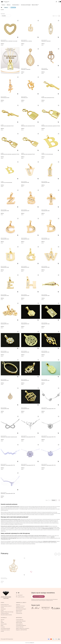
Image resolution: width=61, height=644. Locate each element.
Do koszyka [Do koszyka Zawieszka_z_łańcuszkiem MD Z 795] (38, 433)
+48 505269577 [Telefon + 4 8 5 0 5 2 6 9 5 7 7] (20, 595)
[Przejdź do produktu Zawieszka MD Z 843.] (30, 227)
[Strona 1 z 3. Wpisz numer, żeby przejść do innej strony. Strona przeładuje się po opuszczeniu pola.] (55, 15)
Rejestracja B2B (19, 622)
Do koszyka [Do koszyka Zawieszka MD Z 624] (18, 348)
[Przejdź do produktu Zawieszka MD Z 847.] (30, 199)
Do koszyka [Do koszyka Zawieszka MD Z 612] (18, 377)
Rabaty (2, 625)
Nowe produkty (4, 623)
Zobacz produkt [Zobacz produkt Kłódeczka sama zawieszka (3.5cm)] (38, 150)
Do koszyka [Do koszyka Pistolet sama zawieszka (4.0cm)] (18, 122)
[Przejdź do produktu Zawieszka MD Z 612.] (10, 368)
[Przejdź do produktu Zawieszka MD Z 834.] (30, 283)
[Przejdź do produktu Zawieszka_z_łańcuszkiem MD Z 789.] (10, 481)
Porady (2, 610)
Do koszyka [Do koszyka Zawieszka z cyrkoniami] (58, 37)
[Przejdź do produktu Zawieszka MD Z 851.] (30, 170)
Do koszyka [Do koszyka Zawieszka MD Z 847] (38, 207)
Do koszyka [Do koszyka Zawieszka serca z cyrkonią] (38, 37)
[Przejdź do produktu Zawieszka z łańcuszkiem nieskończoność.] (10, 425)
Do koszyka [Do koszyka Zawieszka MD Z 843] (38, 235)
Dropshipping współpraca (21, 625)
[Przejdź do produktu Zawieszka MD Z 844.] (10, 227)
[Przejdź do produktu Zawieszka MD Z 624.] (10, 340)
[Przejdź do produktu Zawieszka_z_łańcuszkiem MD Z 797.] (50, 397)
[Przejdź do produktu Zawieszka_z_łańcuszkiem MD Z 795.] (30, 425)
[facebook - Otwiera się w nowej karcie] (18, 592)
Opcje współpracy (19, 623)
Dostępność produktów (5, 629)
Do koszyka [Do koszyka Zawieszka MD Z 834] (38, 292)
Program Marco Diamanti (21, 621)
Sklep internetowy (29, 642)
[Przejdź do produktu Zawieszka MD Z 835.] (10, 283)
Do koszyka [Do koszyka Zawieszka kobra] (58, 66)
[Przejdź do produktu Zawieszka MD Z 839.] (50, 227)
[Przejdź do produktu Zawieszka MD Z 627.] (30, 312)
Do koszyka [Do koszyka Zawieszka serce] (38, 94)
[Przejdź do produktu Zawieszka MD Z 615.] (50, 340)
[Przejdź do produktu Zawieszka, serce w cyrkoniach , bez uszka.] (10, 29)
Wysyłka (2, 622)
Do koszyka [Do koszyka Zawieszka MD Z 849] (18, 207)
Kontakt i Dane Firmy (5, 604)
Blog (2, 621)
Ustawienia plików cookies (6, 606)
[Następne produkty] (54, 500)
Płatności (2, 619)
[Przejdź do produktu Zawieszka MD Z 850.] (50, 170)
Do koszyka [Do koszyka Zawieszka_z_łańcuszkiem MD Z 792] (18, 461)
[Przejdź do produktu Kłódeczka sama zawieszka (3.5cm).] (30, 142)
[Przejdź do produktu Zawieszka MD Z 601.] (30, 397)
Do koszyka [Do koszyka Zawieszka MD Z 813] (18, 320)
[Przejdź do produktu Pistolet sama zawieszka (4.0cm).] (10, 114)
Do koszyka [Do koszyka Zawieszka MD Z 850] (58, 179)
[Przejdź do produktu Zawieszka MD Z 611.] (30, 368)
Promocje (3, 626)
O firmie (2, 607)
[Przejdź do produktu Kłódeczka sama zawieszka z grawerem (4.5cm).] (50, 114)
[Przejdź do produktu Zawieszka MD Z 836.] (50, 255)
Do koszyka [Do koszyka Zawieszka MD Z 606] (18, 405)
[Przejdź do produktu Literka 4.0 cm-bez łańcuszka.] (50, 142)
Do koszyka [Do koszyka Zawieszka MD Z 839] (58, 235)
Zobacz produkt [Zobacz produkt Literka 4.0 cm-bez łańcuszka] (58, 150)
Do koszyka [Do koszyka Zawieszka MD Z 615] (58, 348)
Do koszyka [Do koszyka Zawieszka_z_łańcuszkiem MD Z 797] (58, 405)
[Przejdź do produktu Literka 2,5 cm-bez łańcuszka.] (10, 170)
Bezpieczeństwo (19, 610)
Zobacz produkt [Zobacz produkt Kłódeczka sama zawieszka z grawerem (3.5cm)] (18, 150)
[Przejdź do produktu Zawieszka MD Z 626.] (50, 312)
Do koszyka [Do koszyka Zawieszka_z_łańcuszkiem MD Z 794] (58, 433)
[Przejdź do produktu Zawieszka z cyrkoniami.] (50, 29)
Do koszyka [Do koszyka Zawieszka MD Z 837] (38, 263)
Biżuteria (6, 7)
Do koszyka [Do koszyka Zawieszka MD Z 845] (58, 207)
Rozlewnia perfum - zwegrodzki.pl (1, 7)
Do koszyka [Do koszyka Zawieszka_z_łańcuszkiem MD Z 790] (58, 461)
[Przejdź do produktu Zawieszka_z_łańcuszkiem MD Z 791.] (30, 453)
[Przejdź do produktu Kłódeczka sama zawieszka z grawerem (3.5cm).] (10, 142)
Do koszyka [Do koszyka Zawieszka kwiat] (24, 575)
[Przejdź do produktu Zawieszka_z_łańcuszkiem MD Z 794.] (50, 425)
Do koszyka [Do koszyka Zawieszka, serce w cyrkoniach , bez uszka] (18, 37)
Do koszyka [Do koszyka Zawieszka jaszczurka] (18, 94)
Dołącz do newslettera (38, 596)
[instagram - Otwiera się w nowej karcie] (16, 592)
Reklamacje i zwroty (19, 607)
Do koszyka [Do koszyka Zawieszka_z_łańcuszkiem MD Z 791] (38, 461)
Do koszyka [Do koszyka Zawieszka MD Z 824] (58, 292)
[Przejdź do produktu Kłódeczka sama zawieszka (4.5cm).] (30, 114)
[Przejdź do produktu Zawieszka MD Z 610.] (50, 368)
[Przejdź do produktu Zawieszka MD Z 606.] (10, 397)
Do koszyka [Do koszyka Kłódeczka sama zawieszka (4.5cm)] (38, 122)
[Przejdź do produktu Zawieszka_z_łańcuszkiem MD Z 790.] (50, 453)
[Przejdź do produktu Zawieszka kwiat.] (13, 567)
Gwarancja (18, 604)
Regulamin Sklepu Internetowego (7, 611)
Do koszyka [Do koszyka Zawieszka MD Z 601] (38, 405)
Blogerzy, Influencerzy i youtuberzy (22, 628)
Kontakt (2, 631)
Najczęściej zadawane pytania (6, 614)
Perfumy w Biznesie (19, 626)
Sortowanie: (3, 13)
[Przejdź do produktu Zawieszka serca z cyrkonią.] (30, 29)
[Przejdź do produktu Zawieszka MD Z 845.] (50, 199)
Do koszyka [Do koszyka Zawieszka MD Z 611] (38, 377)
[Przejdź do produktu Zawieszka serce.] (30, 86)
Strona (54, 15)
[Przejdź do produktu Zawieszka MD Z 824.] (50, 283)
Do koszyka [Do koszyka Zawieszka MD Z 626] (58, 320)
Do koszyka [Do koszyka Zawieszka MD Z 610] (58, 377)
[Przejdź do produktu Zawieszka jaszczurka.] (10, 86)
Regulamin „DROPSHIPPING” (21, 629)
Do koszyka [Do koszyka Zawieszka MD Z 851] (38, 179)
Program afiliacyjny (19, 619)
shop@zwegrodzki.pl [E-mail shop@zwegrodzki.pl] (20, 596)
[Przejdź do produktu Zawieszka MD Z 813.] (10, 312)
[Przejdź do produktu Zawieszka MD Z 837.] (30, 255)
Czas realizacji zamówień (5, 628)
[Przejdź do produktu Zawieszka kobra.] (50, 57)
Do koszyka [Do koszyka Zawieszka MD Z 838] (18, 263)
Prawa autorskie (19, 613)
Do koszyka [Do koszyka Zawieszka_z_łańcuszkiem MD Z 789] (18, 490)
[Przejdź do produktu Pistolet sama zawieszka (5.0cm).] (50, 86)
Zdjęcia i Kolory (19, 611)
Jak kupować (3, 608)
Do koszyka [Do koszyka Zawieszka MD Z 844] (18, 235)
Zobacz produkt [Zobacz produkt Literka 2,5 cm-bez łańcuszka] (18, 179)
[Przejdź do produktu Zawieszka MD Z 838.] (10, 255)
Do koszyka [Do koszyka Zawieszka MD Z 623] (38, 348)
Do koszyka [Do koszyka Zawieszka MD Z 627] (38, 320)
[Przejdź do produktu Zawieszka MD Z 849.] (10, 199)
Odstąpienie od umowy (20, 606)
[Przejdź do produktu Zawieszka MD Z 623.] (30, 340)
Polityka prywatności (5, 613)
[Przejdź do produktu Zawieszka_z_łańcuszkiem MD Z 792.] (10, 453)
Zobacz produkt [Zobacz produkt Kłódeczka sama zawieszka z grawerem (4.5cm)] (58, 122)
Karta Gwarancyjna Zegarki (21, 608)
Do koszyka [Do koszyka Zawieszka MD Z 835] (18, 292)
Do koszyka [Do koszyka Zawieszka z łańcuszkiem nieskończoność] (18, 433)
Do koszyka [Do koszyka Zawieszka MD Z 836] (58, 263)
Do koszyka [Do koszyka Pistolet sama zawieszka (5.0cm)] (58, 94)
